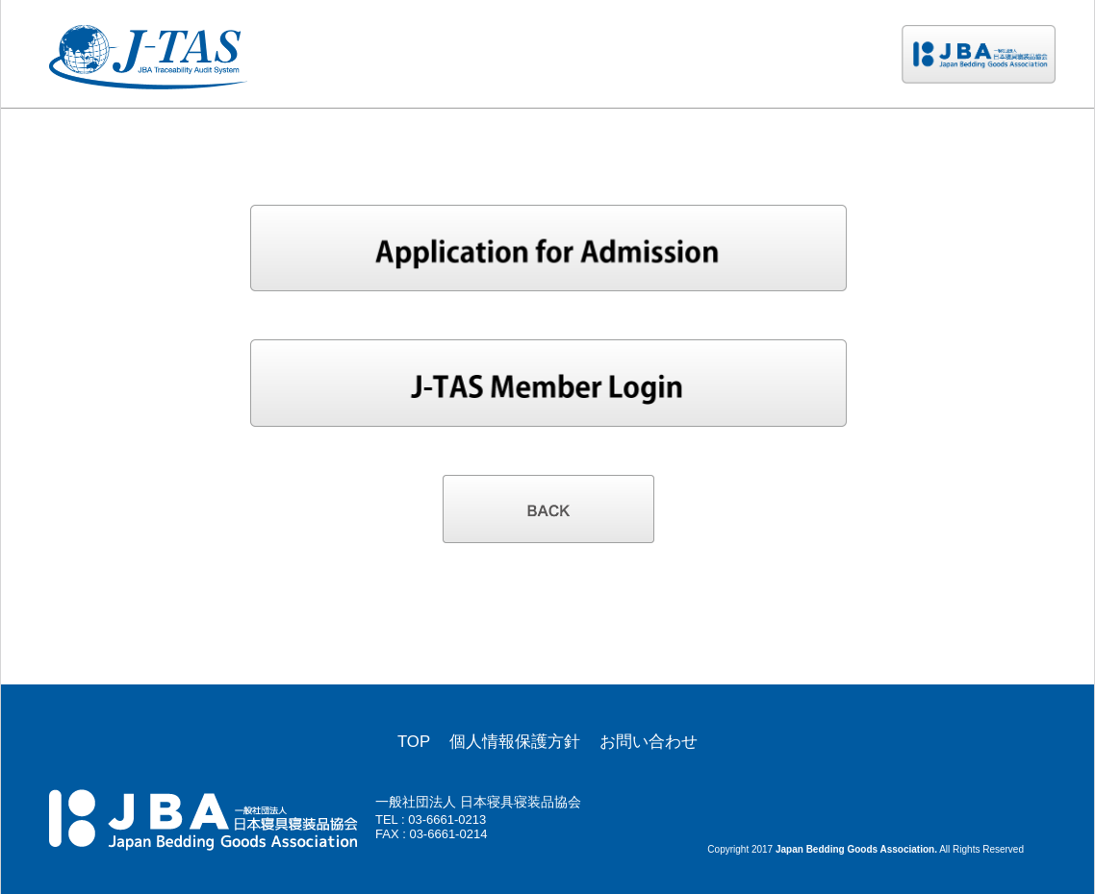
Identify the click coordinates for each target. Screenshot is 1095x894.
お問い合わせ (648, 742)
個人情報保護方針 (514, 742)
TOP (413, 742)
